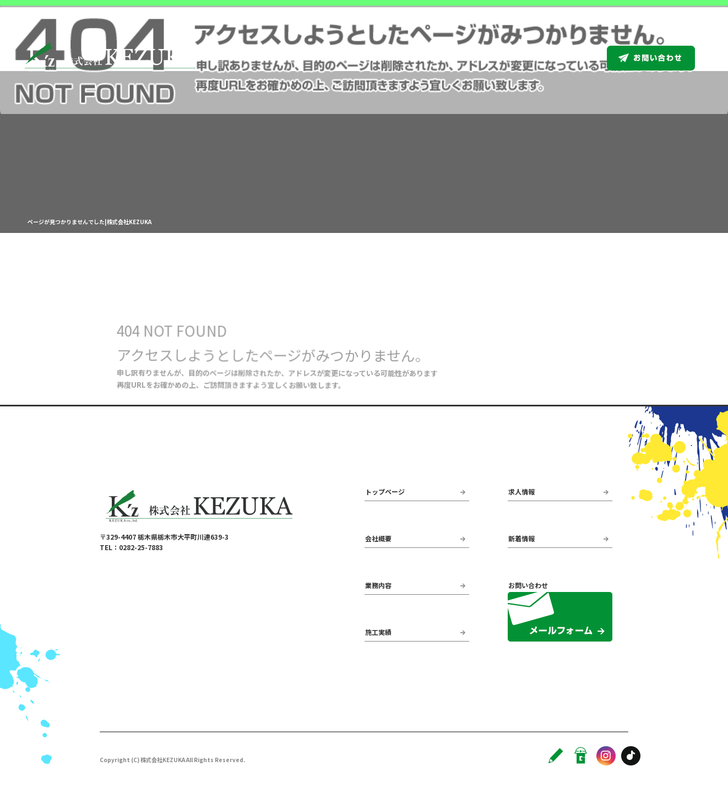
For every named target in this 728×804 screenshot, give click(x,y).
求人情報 (571, 58)
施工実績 (516, 58)
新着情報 (521, 538)
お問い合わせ (663, 58)
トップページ (343, 58)
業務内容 (460, 58)
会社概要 (405, 58)
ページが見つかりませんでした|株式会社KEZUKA (89, 222)
